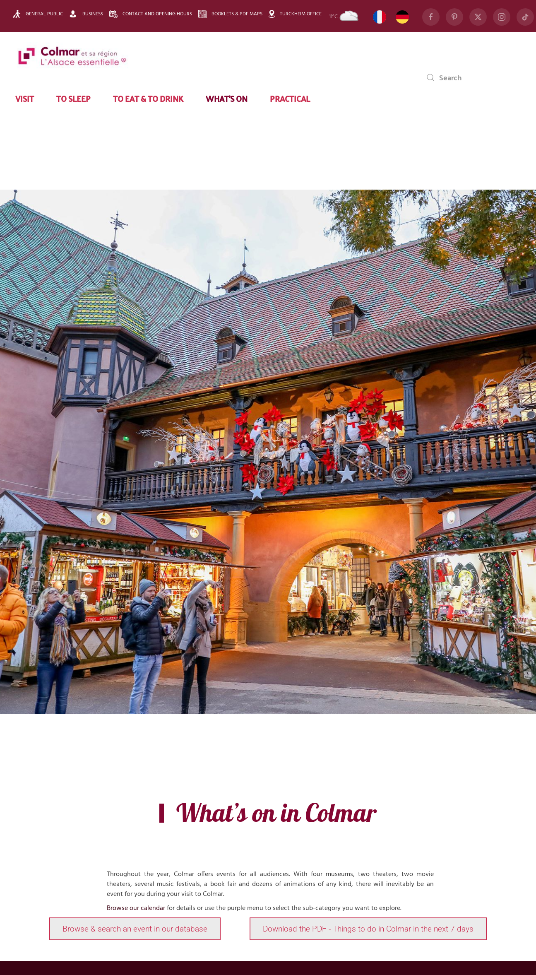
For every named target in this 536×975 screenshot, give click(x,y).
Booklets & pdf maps (230, 14)
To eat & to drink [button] (148, 98)
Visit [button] (24, 98)
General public (37, 14)
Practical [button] (290, 98)
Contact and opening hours (150, 14)
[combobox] (476, 77)
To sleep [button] (73, 98)
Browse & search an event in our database (134, 929)
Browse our (124, 908)
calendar (153, 908)
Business (86, 14)
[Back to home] (72, 56)
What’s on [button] (227, 98)
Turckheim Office (295, 14)
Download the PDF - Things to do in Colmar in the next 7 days (368, 929)
